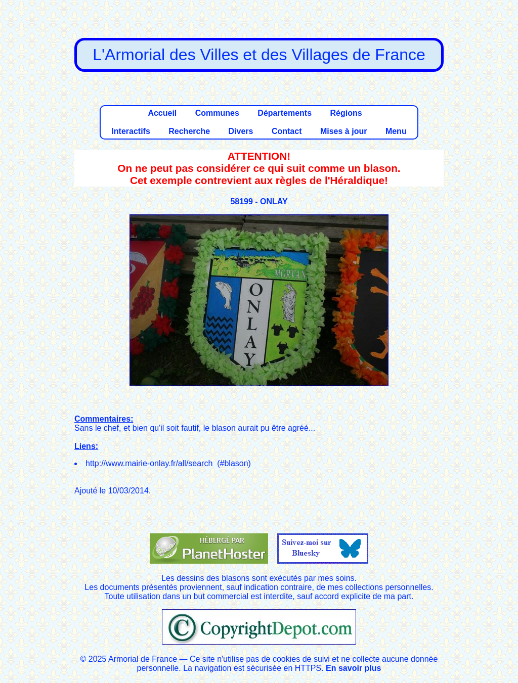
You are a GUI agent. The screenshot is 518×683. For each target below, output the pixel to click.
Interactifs (130, 131)
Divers (241, 131)
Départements (284, 113)
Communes (217, 113)
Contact (287, 131)
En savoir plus (353, 668)
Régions (346, 113)
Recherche (189, 131)
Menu (396, 131)
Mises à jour (343, 131)
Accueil (162, 113)
